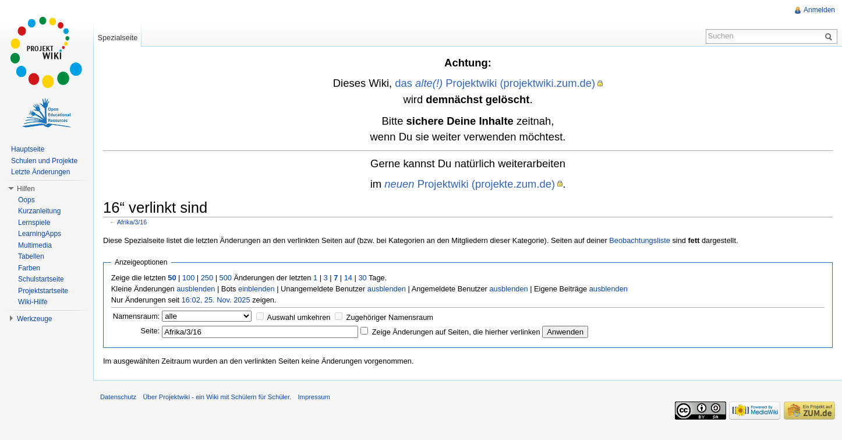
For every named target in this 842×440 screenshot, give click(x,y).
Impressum (314, 396)
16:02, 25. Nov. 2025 (216, 299)
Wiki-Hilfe (33, 302)
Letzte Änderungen (40, 172)
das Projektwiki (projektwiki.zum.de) (495, 83)
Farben (29, 268)
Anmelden (819, 10)
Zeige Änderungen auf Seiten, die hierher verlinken (456, 332)
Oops (26, 200)
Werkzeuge (34, 319)
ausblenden (195, 288)
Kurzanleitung (39, 211)
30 (362, 277)
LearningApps (39, 234)
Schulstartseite (41, 279)
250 (207, 277)
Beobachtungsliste (639, 240)
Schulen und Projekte (44, 161)
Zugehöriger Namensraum (389, 317)
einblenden (256, 288)
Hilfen (26, 189)
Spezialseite (117, 37)
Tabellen (31, 256)
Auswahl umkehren (299, 317)
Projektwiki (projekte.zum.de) (469, 184)
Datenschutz (118, 396)
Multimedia (35, 245)
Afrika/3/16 (132, 222)
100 (188, 277)
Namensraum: (136, 316)
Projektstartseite (43, 291)
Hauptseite (27, 149)
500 (226, 277)
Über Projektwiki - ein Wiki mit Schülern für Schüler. (217, 396)
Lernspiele (34, 223)
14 (348, 277)
